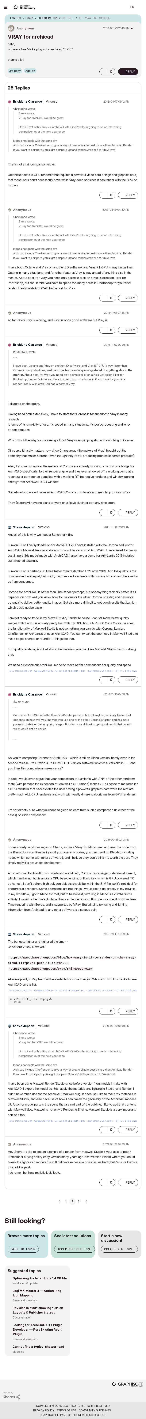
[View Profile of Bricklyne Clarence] (27, 101)
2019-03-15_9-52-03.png (31, 999)
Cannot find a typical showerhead (38, 1347)
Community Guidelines (95, 1410)
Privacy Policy (43, 1410)
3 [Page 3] (78, 1201)
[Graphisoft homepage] (127, 1385)
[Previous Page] (59, 1201)
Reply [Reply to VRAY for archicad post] (130, 72)
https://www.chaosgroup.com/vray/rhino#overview (51, 969)
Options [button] (136, 18)
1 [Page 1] (66, 1201)
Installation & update (25, 1283)
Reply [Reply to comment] (130, 195)
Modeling (18, 1351)
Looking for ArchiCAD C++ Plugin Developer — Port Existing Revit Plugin (37, 1329)
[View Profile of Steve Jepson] (23, 527)
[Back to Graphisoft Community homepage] (25, 7)
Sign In (140, 7)
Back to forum (23, 1249)
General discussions (25, 1300)
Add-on (30, 70)
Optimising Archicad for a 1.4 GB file (40, 1278)
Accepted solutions (74, 1249)
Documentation (22, 1317)
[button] (103, 71)
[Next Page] (86, 1201)
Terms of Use (66, 1410)
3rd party (15, 70)
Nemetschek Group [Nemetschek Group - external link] (92, 1415)
